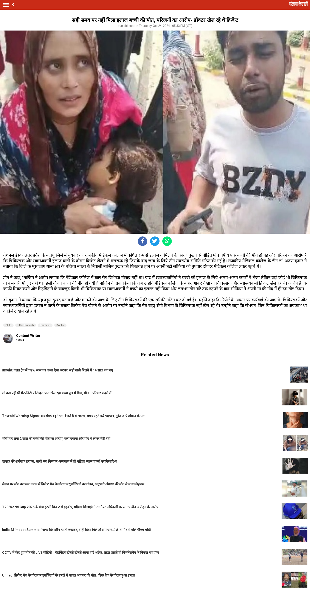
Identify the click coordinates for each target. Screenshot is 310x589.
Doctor (60, 325)
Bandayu (45, 325)
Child (8, 325)
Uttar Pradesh (25, 325)
